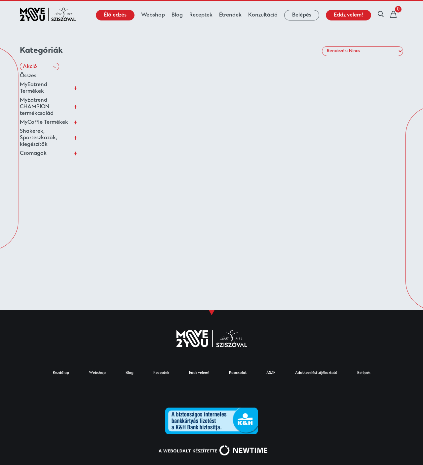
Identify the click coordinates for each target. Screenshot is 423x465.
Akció (39, 66)
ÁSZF (270, 373)
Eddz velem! (348, 15)
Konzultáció (263, 15)
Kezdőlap (61, 373)
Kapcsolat (238, 373)
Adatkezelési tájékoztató (316, 373)
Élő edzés (115, 15)
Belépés (301, 15)
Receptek (200, 15)
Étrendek (230, 15)
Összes (28, 76)
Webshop (153, 15)
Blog (177, 15)
